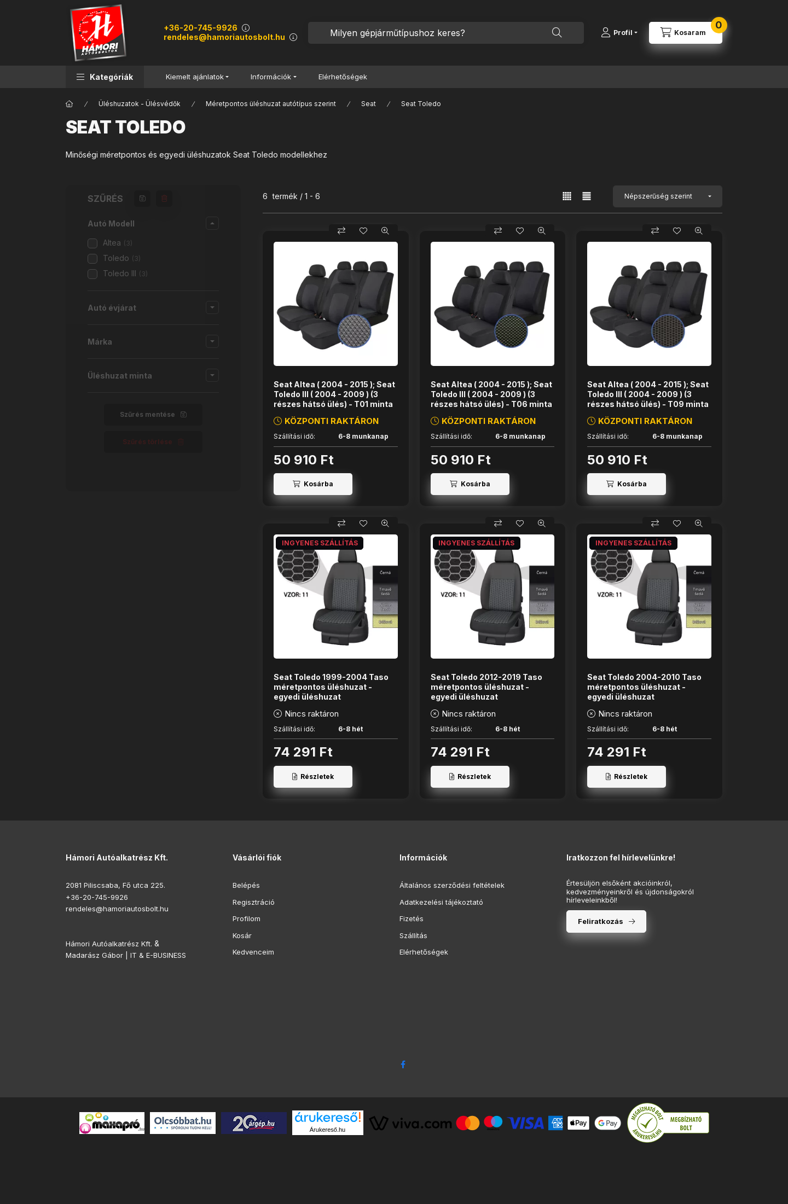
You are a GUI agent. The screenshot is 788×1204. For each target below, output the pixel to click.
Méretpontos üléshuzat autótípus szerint (271, 104)
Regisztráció (254, 902)
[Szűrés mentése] (142, 198)
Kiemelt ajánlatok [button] (195, 76)
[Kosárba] (313, 484)
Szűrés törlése (147, 442)
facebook (403, 1064)
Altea (117, 242)
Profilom (246, 918)
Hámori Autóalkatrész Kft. (109, 943)
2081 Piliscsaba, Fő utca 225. (115, 885)
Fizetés (411, 918)
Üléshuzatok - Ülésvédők (140, 104)
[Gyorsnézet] (385, 230)
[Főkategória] (69, 104)
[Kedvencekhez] (363, 230)
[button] (105, 77)
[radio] (586, 196)
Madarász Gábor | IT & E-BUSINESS (126, 955)
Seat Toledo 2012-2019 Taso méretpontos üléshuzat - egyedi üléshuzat (486, 686)
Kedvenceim (253, 951)
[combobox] (446, 33)
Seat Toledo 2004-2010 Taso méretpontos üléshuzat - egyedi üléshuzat (644, 686)
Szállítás (413, 935)
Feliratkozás (600, 921)
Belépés (246, 885)
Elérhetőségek (342, 76)
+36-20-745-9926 (200, 27)
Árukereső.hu (327, 1129)
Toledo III (125, 273)
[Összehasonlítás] (341, 230)
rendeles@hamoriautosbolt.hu (224, 37)
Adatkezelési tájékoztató (441, 902)
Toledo (122, 258)
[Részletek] (313, 777)
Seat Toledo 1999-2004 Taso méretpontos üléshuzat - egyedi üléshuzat (331, 686)
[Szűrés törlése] (164, 198)
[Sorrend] (667, 196)
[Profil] (619, 33)
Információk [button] (271, 76)
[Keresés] (557, 32)
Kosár (242, 935)
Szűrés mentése (147, 414)
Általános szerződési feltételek (452, 885)
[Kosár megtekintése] (685, 33)
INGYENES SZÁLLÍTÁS (320, 543)
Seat (368, 104)
